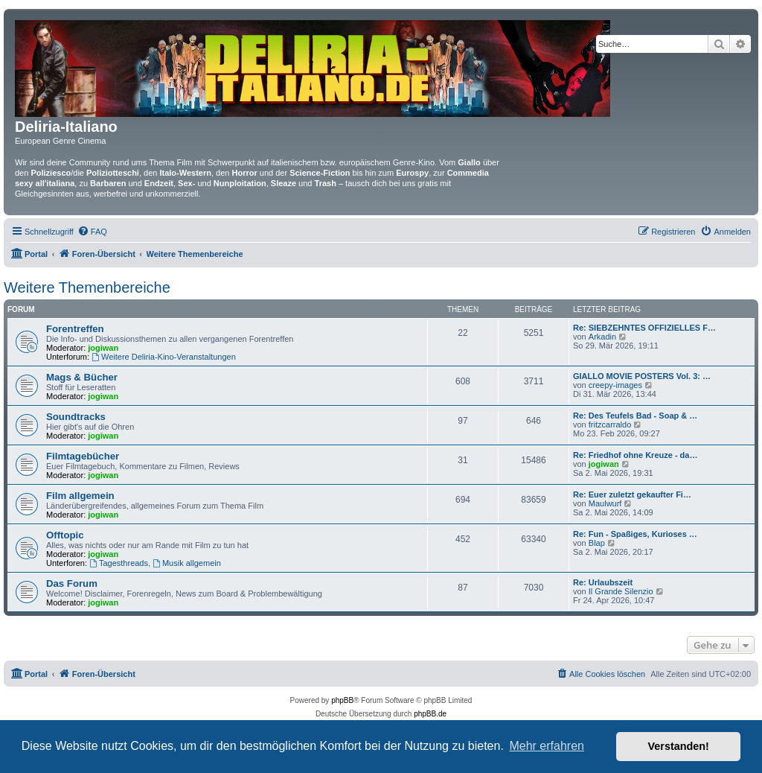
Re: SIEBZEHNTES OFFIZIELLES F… (644, 327)
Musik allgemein (187, 563)
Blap (597, 542)
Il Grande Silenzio (621, 591)
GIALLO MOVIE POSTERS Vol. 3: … (642, 376)
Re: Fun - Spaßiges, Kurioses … (635, 533)
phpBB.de (430, 714)
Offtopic (65, 535)
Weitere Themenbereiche (87, 287)
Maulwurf (605, 503)
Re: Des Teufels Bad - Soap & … (635, 415)
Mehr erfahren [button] (546, 745)
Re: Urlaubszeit (603, 582)
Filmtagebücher (82, 456)
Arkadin (602, 336)
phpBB (342, 700)
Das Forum (71, 583)
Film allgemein (80, 495)
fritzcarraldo (610, 424)
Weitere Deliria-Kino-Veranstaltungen (164, 356)
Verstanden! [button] (678, 746)
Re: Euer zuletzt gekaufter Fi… (632, 494)
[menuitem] (92, 232)
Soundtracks (76, 416)
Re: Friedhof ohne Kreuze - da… (635, 455)
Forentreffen (75, 328)
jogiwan (103, 347)
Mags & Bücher (82, 377)
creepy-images (615, 385)
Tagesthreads (118, 563)
